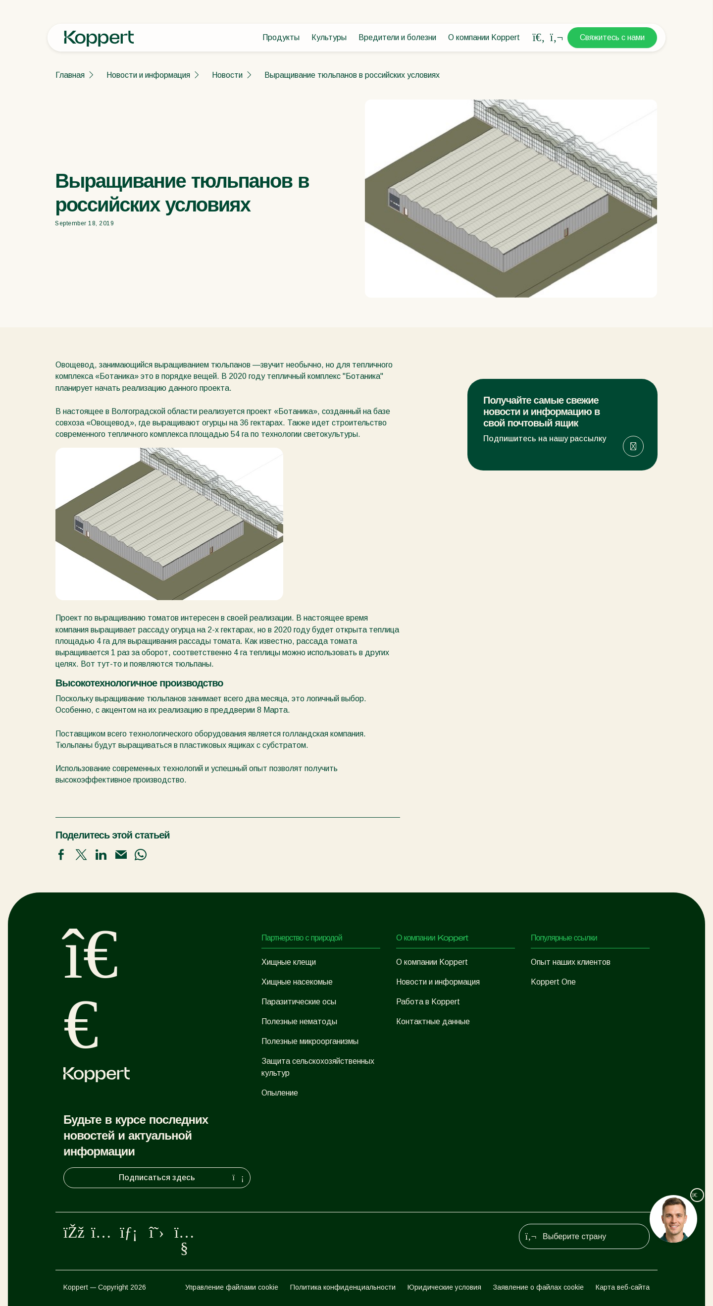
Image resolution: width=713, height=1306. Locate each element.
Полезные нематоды (299, 1021)
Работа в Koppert (428, 1001)
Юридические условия (444, 1287)
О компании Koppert (484, 37)
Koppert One (553, 982)
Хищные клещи (288, 962)
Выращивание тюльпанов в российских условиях (352, 75)
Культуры (329, 37)
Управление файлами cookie (231, 1287)
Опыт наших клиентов (571, 962)
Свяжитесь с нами (612, 37)
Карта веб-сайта (623, 1287)
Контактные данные (433, 1021)
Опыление (279, 1093)
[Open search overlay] (539, 37)
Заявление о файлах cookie (538, 1287)
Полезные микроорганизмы (309, 1041)
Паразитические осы (298, 1001)
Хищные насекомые (297, 982)
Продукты (281, 37)
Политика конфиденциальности (343, 1287)
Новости (227, 75)
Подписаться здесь (182, 1178)
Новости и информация (148, 75)
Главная (70, 75)
